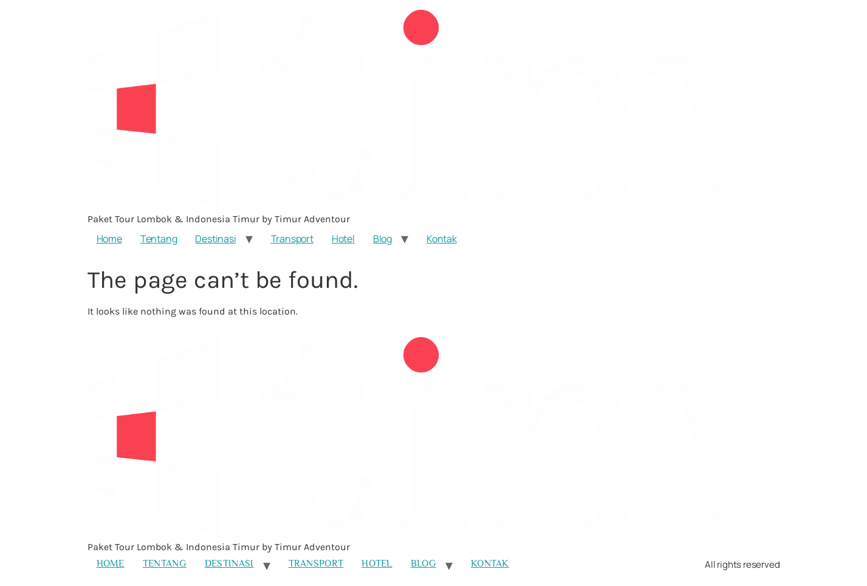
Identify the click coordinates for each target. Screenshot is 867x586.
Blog (382, 238)
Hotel (343, 238)
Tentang (158, 238)
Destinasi (215, 238)
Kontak (442, 238)
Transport (292, 238)
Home (109, 238)
